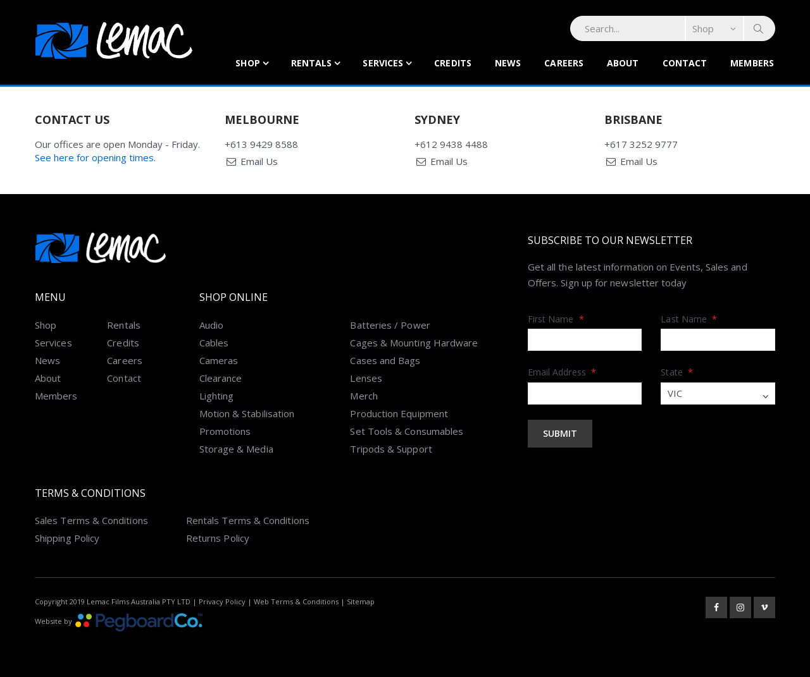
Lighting (216, 395)
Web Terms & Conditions (296, 601)
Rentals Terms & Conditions (247, 520)
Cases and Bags (385, 360)
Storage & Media (236, 448)
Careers (563, 63)
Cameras (219, 360)
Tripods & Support (391, 448)
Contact (685, 63)
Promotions (225, 431)
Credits (452, 63)
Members (752, 63)
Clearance (220, 378)
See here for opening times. (95, 157)
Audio (211, 325)
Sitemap (361, 601)
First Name (556, 319)
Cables (213, 342)
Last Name (689, 319)
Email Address (562, 372)
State (677, 372)
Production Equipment (399, 413)
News (508, 63)
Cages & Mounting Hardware (414, 342)
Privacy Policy (222, 601)
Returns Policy (217, 538)
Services (383, 63)
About (623, 63)
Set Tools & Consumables (406, 431)
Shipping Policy (67, 538)
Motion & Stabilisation (247, 413)
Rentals (311, 63)
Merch (363, 395)
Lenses (366, 378)
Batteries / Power (390, 325)
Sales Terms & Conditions (91, 520)
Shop (247, 63)
